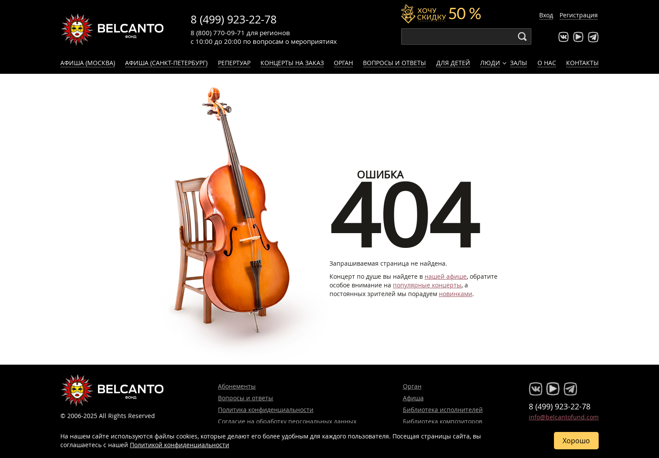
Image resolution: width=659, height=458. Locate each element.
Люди (490, 63)
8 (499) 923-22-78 (234, 19)
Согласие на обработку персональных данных (287, 421)
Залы (518, 63)
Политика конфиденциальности (265, 409)
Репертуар (234, 63)
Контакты (582, 63)
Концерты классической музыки (112, 29)
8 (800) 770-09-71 (218, 32)
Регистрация (579, 15)
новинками (455, 294)
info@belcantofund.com (564, 417)
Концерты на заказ (292, 63)
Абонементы (237, 386)
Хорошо (576, 440)
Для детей (453, 63)
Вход (546, 15)
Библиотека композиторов (442, 421)
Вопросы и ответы (394, 63)
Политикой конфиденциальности (179, 445)
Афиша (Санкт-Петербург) (166, 63)
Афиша (413, 398)
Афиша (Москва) (87, 63)
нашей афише (446, 276)
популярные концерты (427, 285)
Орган (343, 63)
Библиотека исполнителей (443, 409)
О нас (546, 63)
